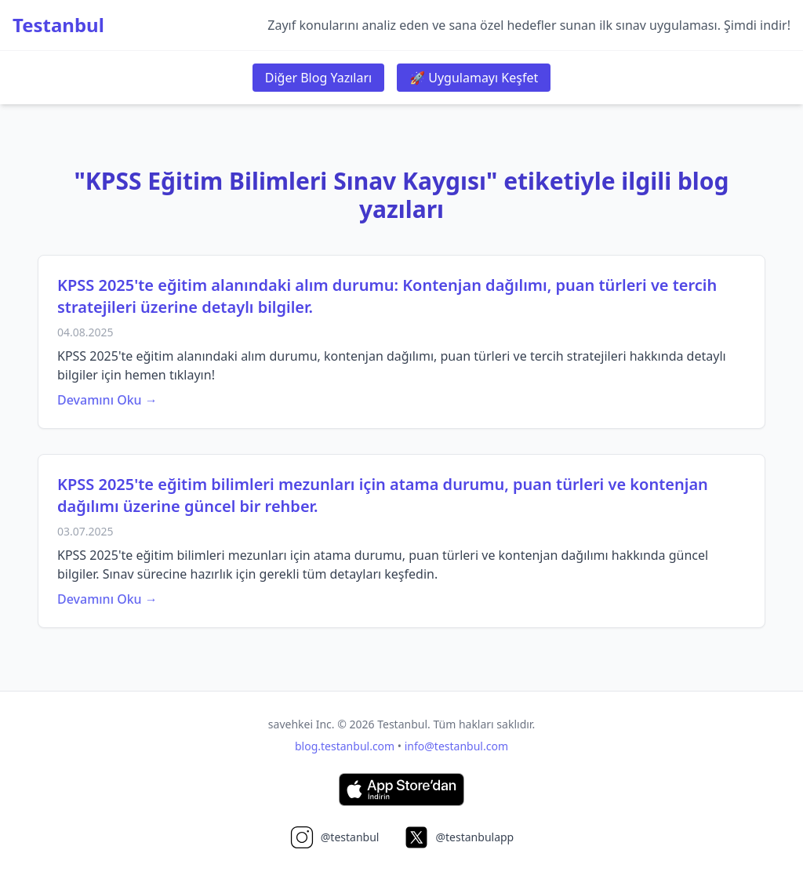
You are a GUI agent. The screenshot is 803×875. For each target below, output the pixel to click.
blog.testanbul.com (344, 746)
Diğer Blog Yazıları (318, 77)
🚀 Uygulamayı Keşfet (473, 77)
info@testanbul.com (456, 746)
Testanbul (58, 25)
